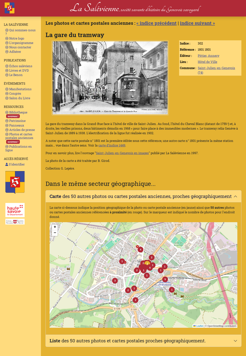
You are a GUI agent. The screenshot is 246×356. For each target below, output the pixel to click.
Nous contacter (18, 47)
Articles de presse (20, 130)
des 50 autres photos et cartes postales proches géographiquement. (128, 341)
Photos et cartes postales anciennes (19, 138)
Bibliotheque (16, 114)
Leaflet (198, 326)
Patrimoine (15, 121)
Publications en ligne (18, 148)
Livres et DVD (17, 70)
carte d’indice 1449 (111, 145)
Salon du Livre (17, 98)
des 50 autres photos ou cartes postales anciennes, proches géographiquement (141, 196)
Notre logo (14, 38)
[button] (147, 264)
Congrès (13, 93)
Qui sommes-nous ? (20, 32)
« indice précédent (156, 23)
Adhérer (13, 52)
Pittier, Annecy (208, 56)
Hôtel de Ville (207, 62)
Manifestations (18, 89)
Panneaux (14, 125)
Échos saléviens (18, 66)
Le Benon (14, 75)
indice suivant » (197, 23)
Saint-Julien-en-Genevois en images (122, 153)
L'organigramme (19, 43)
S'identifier (15, 164)
